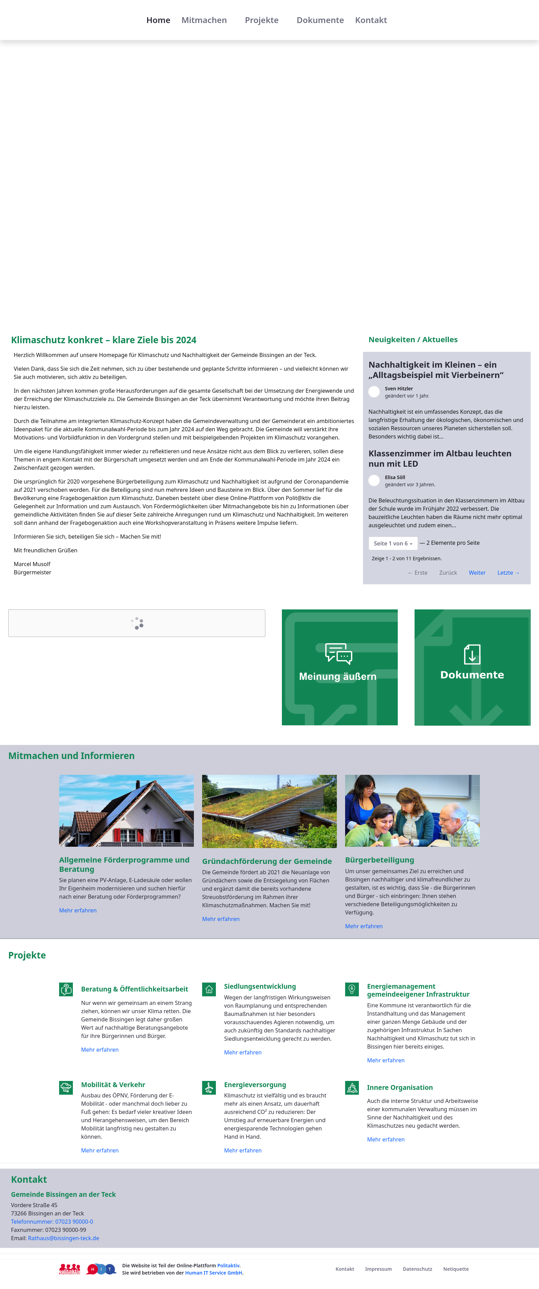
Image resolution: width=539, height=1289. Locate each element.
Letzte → (508, 572)
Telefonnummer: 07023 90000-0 (52, 1221)
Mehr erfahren (78, 910)
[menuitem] (158, 20)
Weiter (477, 572)
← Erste (418, 572)
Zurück (448, 572)
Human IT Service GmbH (213, 1272)
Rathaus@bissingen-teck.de (63, 1238)
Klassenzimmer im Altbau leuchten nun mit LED (440, 458)
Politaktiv (228, 1265)
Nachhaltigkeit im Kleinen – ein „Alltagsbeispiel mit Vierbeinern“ (437, 369)
